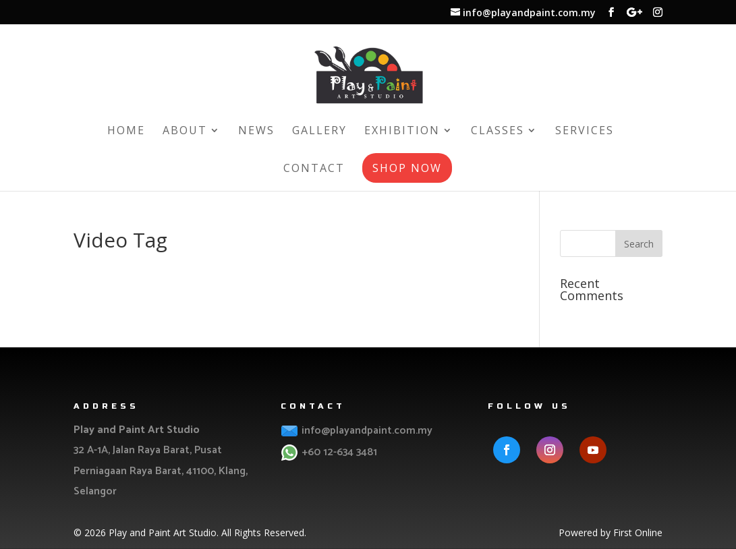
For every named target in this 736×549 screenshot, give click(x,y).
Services (584, 131)
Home (126, 131)
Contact (314, 169)
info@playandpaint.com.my (365, 431)
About (185, 131)
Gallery (319, 131)
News (256, 131)
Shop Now (407, 168)
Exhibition (402, 131)
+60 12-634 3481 (338, 452)
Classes (497, 131)
